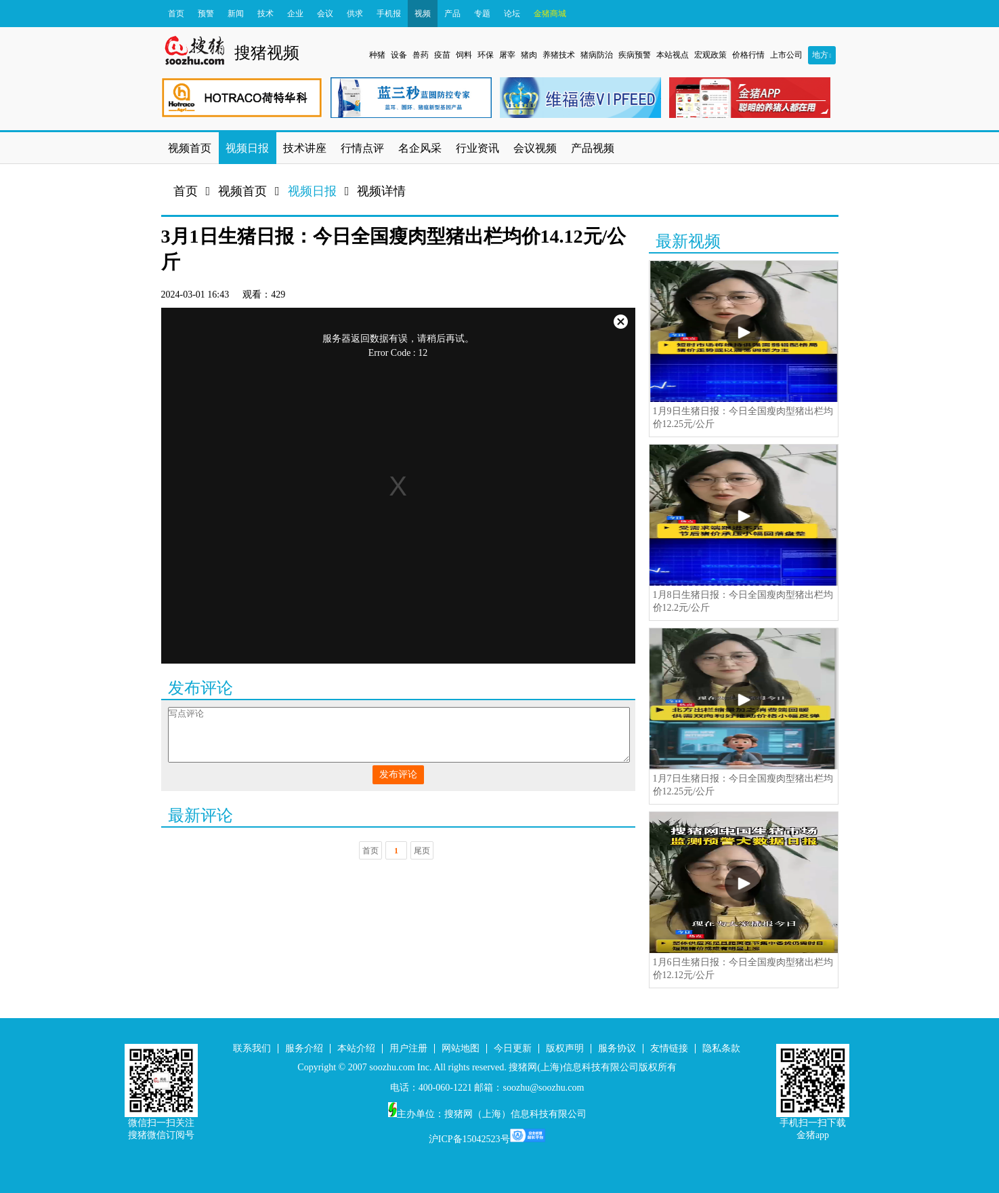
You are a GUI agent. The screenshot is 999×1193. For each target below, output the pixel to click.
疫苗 (442, 55)
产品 (452, 13)
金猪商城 (550, 13)
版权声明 (565, 1048)
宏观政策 (710, 55)
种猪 (377, 55)
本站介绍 (356, 1048)
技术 (265, 13)
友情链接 (669, 1048)
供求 (355, 13)
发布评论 (398, 774)
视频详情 (381, 191)
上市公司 (786, 55)
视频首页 (242, 191)
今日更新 (513, 1048)
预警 (206, 13)
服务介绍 (304, 1048)
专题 (482, 13)
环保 (485, 55)
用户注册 (408, 1048)
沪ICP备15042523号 (469, 1139)
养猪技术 (559, 55)
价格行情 (748, 55)
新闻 (236, 13)
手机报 (389, 13)
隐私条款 (721, 1048)
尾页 (422, 850)
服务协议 (617, 1048)
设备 (399, 55)
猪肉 (529, 55)
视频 (423, 13)
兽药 (420, 55)
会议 (325, 13)
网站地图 (461, 1048)
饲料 (464, 55)
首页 (176, 13)
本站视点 (672, 55)
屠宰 (507, 55)
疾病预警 (634, 55)
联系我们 (252, 1048)
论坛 (512, 13)
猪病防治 (596, 55)
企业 (295, 13)
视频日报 (312, 191)
